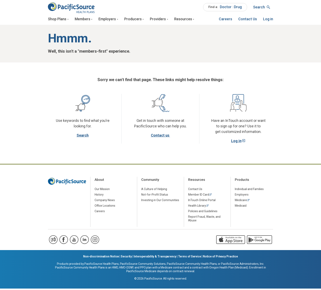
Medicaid (240, 207)
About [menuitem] (99, 181)
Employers (107, 20)
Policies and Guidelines (202, 212)
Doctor (226, 8)
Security (126, 257)
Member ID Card (198, 196)
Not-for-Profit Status (154, 196)
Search (83, 137)
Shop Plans (57, 20)
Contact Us (247, 20)
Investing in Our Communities (160, 201)
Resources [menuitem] (196, 181)
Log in (268, 20)
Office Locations (105, 207)
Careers (225, 20)
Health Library (197, 207)
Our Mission (102, 190)
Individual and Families (249, 190)
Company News (105, 201)
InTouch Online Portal (202, 201)
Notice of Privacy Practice (220, 257)
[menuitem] (225, 8)
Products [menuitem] (242, 181)
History (99, 196)
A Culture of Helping (154, 190)
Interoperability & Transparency (155, 257)
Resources (183, 20)
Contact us (160, 137)
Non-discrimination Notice (101, 257)
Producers (133, 20)
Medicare (241, 201)
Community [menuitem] (150, 181)
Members (82, 20)
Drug (238, 8)
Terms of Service (189, 257)
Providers (158, 20)
